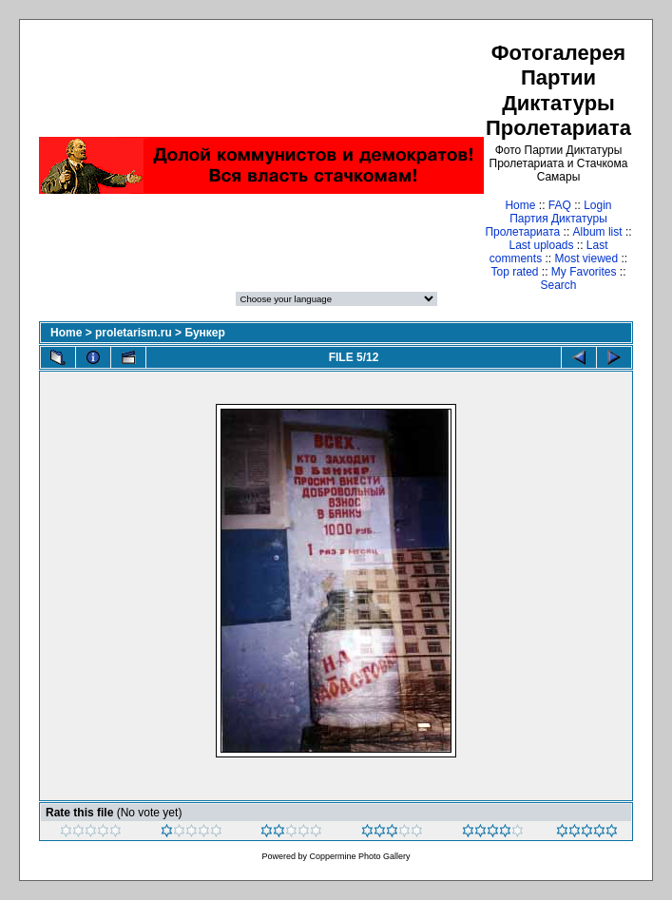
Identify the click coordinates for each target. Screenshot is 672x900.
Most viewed (586, 258)
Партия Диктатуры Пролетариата (545, 225)
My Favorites (584, 271)
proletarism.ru (133, 332)
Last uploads (541, 245)
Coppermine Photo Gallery (359, 856)
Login (597, 205)
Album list (598, 232)
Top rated (514, 271)
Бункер (204, 332)
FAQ (559, 205)
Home (520, 205)
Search (558, 285)
